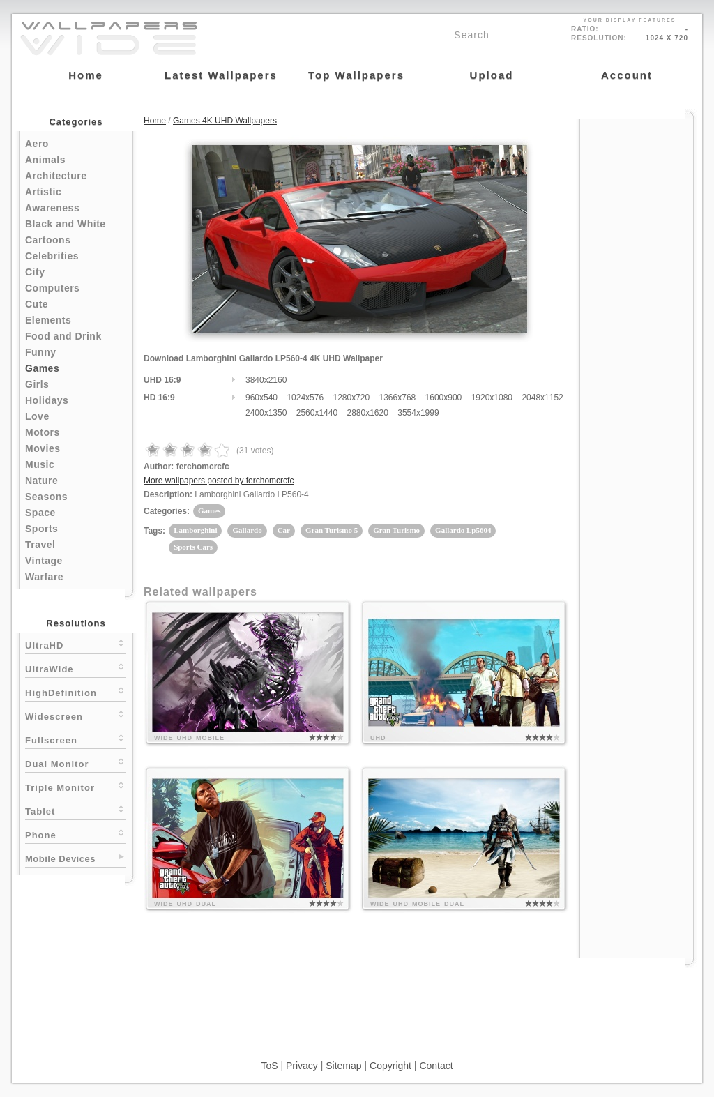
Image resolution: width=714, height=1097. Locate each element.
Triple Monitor (75, 786)
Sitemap (343, 1065)
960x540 (261, 397)
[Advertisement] (636, 329)
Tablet (75, 810)
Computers (52, 288)
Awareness (52, 207)
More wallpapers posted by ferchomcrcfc (219, 480)
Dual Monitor (75, 762)
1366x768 (397, 397)
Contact (436, 1065)
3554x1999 (418, 413)
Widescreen (75, 715)
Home (155, 121)
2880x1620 (367, 413)
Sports (41, 528)
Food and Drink (63, 336)
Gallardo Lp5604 (463, 530)
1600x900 (443, 397)
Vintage (44, 560)
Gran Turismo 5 (331, 530)
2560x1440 (316, 413)
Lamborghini (195, 530)
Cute (36, 304)
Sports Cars (193, 547)
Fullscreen (75, 739)
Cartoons (47, 239)
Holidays (46, 400)
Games (42, 368)
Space (40, 512)
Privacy (302, 1065)
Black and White (65, 223)
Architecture (55, 175)
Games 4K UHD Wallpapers (225, 121)
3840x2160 (266, 380)
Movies (42, 448)
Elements (48, 320)
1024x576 (305, 397)
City (35, 272)
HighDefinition (75, 691)
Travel (40, 544)
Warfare (44, 576)
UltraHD (75, 644)
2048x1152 (542, 397)
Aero (37, 143)
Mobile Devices (60, 859)
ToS (269, 1065)
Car (284, 530)
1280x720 (351, 397)
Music (39, 464)
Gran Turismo (396, 530)
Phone (75, 833)
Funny (40, 352)
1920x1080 (491, 397)
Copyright (390, 1065)
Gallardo (246, 530)
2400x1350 (266, 413)
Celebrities (52, 256)
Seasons (46, 496)
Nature (41, 480)
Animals (45, 159)
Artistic (43, 191)
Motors (42, 432)
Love (37, 416)
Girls (37, 384)
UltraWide (75, 667)
